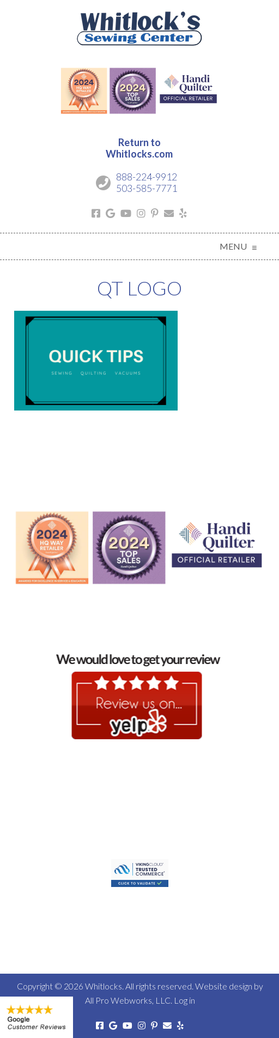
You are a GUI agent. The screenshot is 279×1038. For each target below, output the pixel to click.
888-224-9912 (146, 177)
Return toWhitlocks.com (139, 148)
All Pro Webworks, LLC (128, 1000)
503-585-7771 (146, 188)
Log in (184, 1000)
